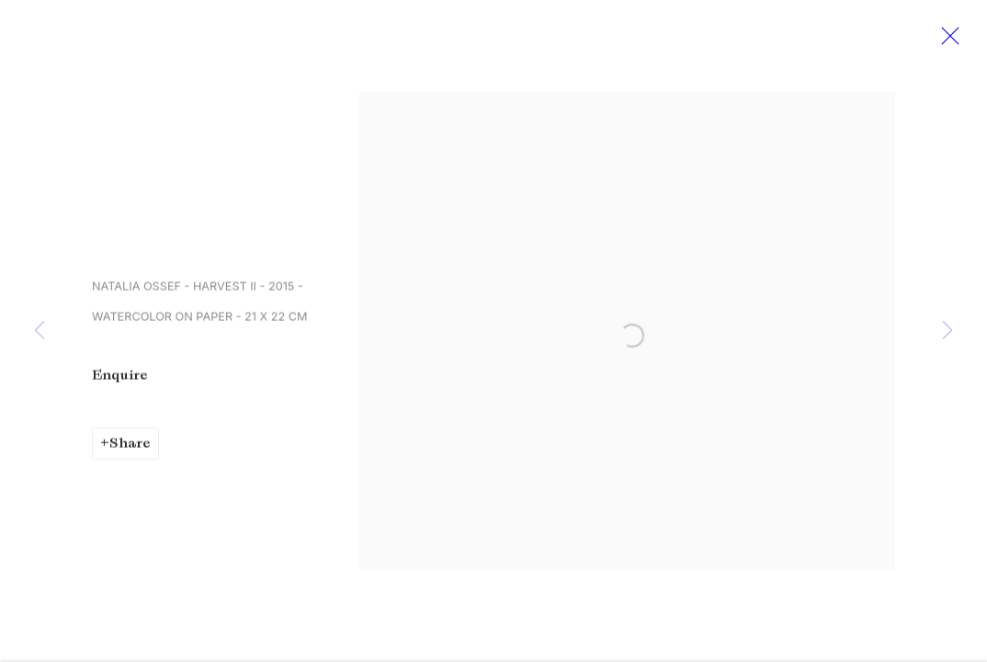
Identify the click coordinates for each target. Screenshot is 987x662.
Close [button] (947, 41)
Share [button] (130, 447)
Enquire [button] (120, 379)
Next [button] (947, 331)
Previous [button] (39, 331)
